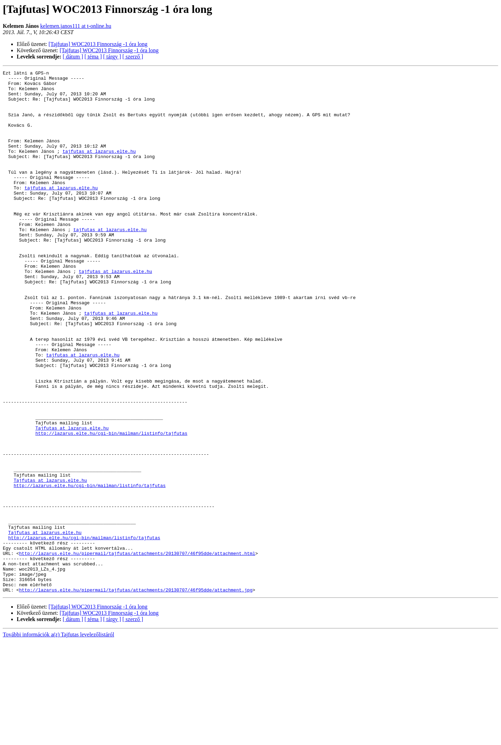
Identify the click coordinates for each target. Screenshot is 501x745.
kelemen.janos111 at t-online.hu (75, 26)
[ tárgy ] (112, 57)
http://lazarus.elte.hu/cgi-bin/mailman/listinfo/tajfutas (111, 506)
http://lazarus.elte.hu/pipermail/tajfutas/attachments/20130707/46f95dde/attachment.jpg (136, 694)
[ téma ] (93, 57)
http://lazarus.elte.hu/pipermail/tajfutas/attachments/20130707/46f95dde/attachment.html (137, 650)
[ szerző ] (132, 57)
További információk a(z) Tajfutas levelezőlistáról (58, 739)
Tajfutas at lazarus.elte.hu (72, 500)
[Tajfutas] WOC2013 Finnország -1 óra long (98, 44)
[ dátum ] (73, 57)
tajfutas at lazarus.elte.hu (99, 168)
